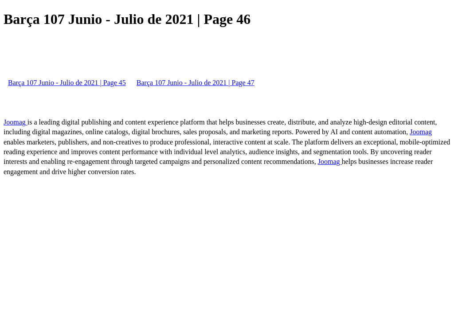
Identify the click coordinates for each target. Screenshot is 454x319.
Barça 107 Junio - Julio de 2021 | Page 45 (67, 82)
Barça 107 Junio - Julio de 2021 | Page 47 (195, 82)
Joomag (15, 122)
